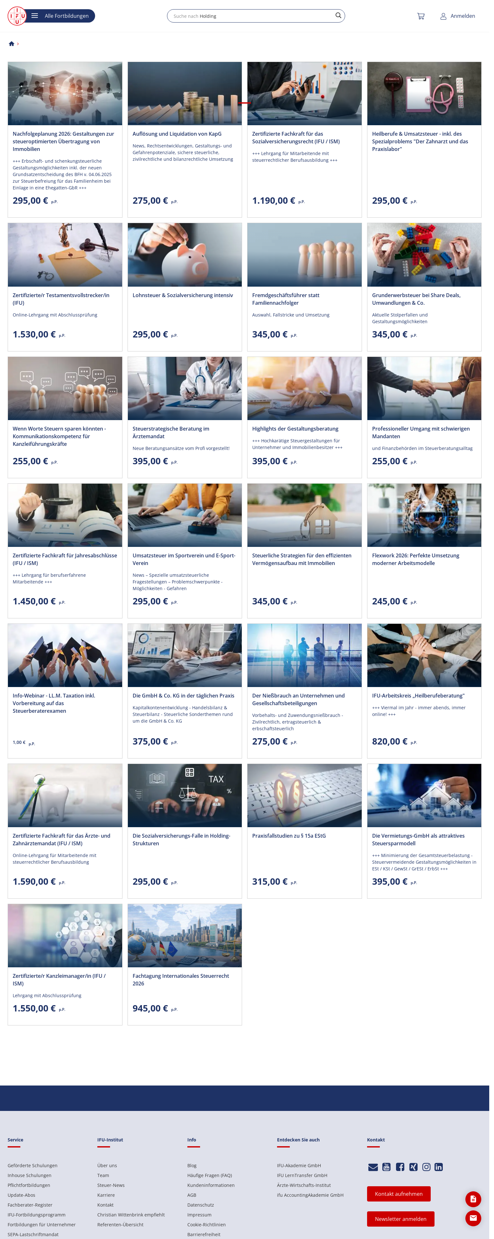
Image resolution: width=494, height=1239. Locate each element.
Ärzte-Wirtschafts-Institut (304, 1185)
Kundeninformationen (211, 1185)
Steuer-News (111, 1185)
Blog (192, 1165)
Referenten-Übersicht (120, 1225)
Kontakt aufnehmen (399, 1193)
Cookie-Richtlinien (206, 1225)
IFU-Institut (110, 1140)
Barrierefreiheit (203, 1234)
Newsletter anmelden (401, 1218)
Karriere (106, 1195)
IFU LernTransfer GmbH (302, 1175)
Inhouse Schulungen (30, 1175)
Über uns (107, 1165)
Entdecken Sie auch (298, 1140)
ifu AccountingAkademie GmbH (310, 1195)
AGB (191, 1195)
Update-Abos (21, 1195)
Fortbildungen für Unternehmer (42, 1225)
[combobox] (256, 16)
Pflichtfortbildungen (29, 1185)
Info (191, 1140)
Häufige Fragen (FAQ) (209, 1175)
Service (15, 1140)
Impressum (199, 1215)
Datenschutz (200, 1205)
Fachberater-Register (30, 1205)
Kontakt (105, 1205)
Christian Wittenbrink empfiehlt (131, 1215)
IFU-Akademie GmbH (299, 1165)
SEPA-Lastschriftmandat (33, 1234)
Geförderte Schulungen (33, 1165)
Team (103, 1175)
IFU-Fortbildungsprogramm (37, 1215)
